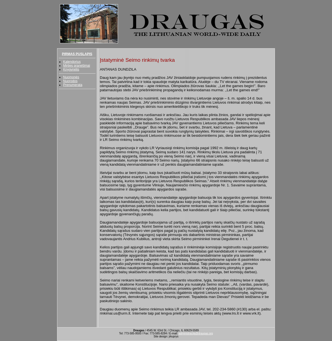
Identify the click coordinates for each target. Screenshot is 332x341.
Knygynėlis (71, 69)
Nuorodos (70, 81)
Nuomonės (71, 77)
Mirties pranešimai (76, 66)
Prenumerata (72, 85)
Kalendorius (72, 62)
